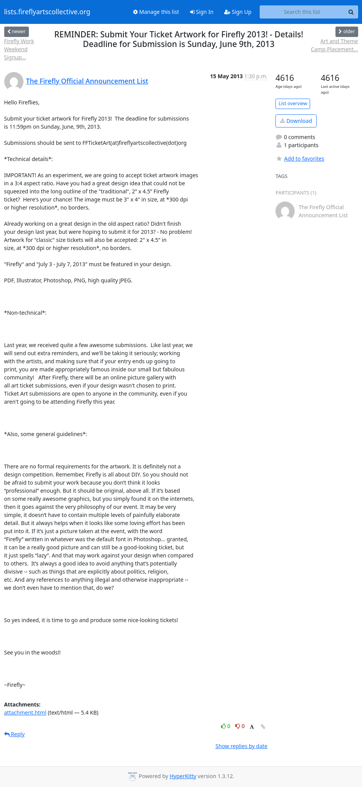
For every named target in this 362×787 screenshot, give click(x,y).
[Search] (351, 11)
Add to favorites (299, 158)
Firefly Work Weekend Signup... (19, 49)
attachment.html (25, 712)
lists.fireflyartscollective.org (47, 12)
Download (296, 120)
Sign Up (238, 11)
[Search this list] (302, 11)
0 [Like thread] (226, 726)
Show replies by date (241, 746)
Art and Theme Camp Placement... (334, 45)
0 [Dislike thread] (240, 726)
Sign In (202, 11)
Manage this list (156, 11)
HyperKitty (183, 776)
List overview (293, 103)
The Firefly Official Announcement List (87, 81)
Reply (14, 734)
